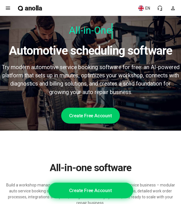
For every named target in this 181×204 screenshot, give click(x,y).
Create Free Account (90, 115)
